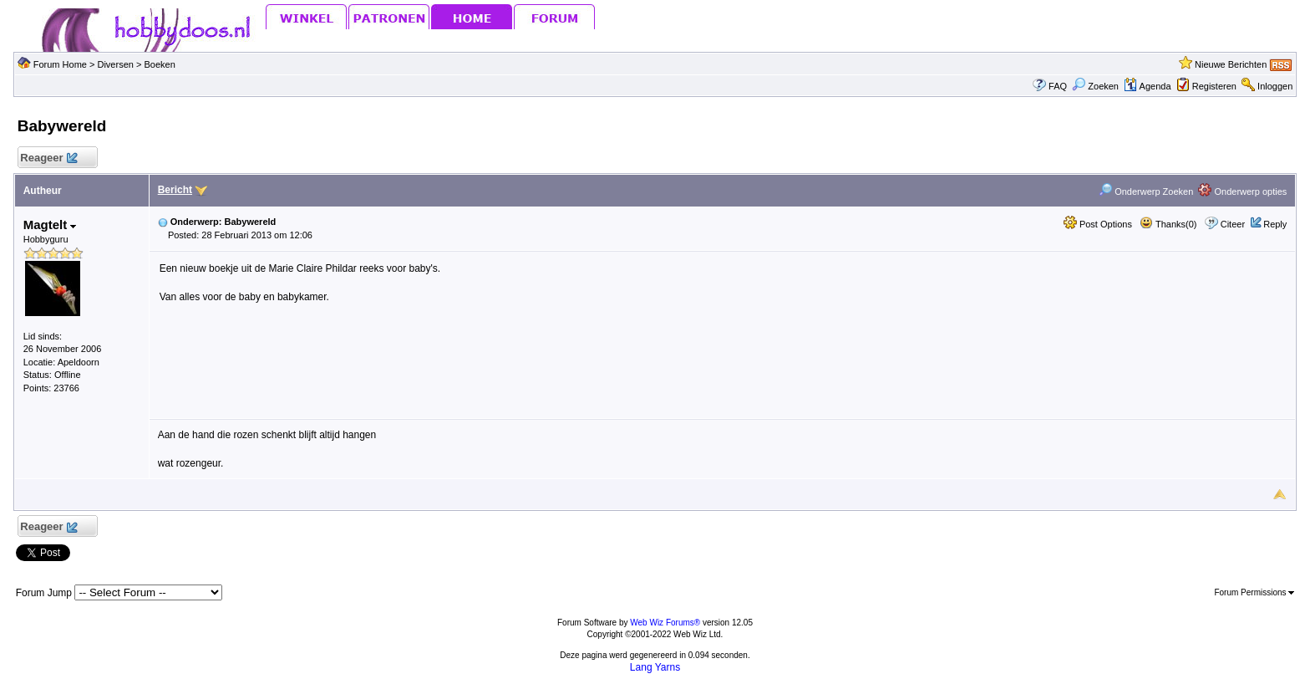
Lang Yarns (655, 667)
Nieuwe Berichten (1231, 64)
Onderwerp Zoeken (1146, 191)
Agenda (1147, 86)
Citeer (1233, 224)
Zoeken (1095, 86)
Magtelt (50, 224)
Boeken (159, 64)
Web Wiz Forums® (665, 622)
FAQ (1058, 86)
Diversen (115, 64)
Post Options (1098, 224)
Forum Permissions (1254, 592)
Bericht (175, 190)
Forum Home (60, 64)
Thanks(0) (1168, 224)
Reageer (49, 158)
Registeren (1214, 86)
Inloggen (1274, 86)
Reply (1275, 224)
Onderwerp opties (1242, 191)
